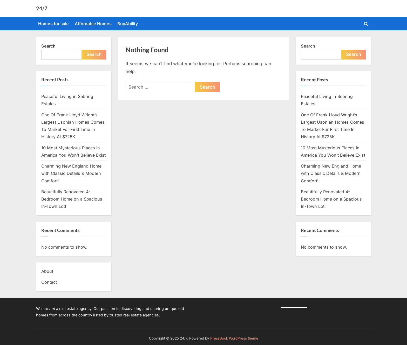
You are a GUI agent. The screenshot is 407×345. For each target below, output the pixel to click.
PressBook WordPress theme (234, 338)
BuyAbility (127, 23)
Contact (49, 282)
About (47, 271)
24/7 (42, 8)
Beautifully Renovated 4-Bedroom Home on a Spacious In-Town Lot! (71, 199)
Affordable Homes (93, 23)
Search (48, 46)
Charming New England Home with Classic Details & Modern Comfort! (71, 173)
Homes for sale (53, 23)
